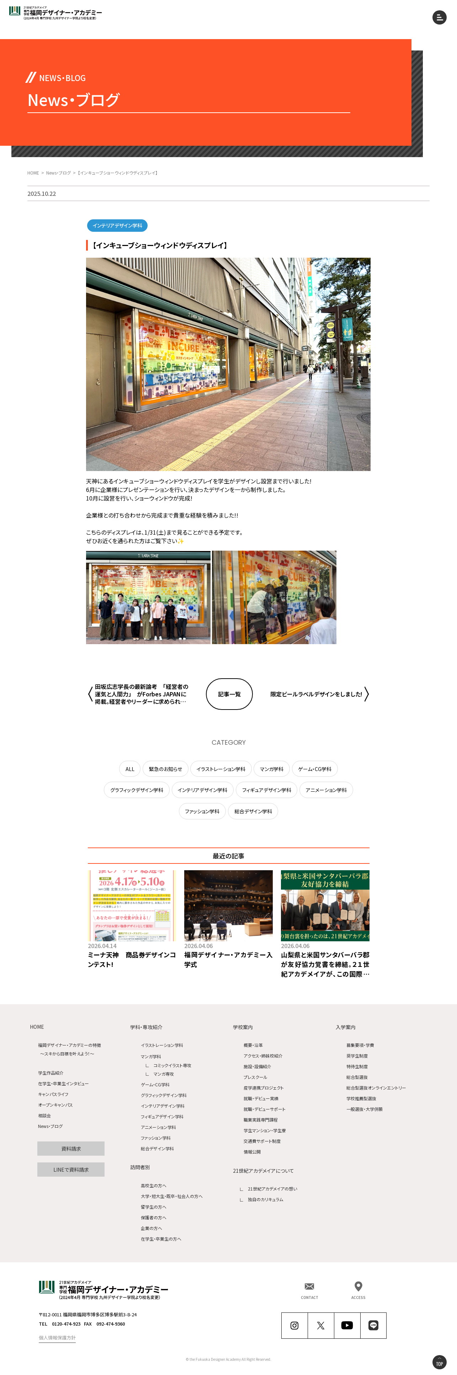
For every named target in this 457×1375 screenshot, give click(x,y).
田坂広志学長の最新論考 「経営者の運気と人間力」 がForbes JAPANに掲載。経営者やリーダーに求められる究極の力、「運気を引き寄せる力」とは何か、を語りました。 (141, 694)
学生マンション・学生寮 (265, 1131)
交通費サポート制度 (262, 1141)
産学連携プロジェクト (264, 1088)
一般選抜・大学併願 (364, 1109)
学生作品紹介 (51, 1073)
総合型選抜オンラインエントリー (376, 1088)
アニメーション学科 (158, 1127)
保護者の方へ (153, 1217)
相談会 (44, 1116)
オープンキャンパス (55, 1105)
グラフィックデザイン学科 (164, 1095)
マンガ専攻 (164, 1074)
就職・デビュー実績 (261, 1099)
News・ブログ (50, 1126)
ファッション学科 (156, 1138)
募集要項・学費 (360, 1045)
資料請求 (71, 1148)
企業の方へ (151, 1228)
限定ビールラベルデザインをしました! (316, 694)
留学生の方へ (153, 1207)
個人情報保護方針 (57, 1337)
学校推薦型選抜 (361, 1099)
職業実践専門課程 (261, 1120)
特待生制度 (357, 1067)
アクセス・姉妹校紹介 (263, 1056)
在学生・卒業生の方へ (161, 1239)
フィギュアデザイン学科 (162, 1116)
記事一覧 (229, 694)
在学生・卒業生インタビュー (63, 1084)
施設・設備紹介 (257, 1067)
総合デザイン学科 (157, 1148)
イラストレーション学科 (162, 1045)
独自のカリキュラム (265, 1200)
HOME (37, 1027)
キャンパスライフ (53, 1094)
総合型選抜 (357, 1077)
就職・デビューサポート (265, 1109)
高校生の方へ (153, 1185)
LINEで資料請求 (71, 1169)
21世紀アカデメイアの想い (272, 1189)
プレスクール (255, 1077)
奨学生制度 (357, 1056)
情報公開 (252, 1152)
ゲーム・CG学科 (155, 1084)
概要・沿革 (253, 1045)
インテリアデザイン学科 (163, 1106)
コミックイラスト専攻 (172, 1065)
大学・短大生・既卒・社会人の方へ (172, 1196)
